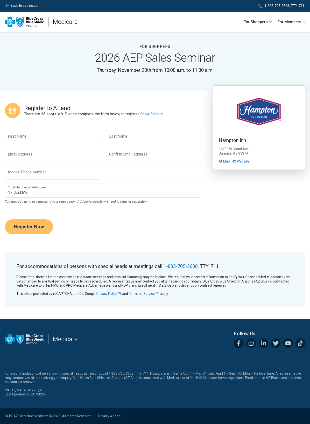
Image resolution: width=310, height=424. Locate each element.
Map (224, 161)
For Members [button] (289, 22)
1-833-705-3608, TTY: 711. (284, 6)
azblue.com (26, 6)
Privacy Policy (108, 294)
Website (240, 161)
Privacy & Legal (109, 416)
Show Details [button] (151, 114)
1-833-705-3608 (180, 266)
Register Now (29, 227)
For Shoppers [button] (256, 22)
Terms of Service (144, 294)
